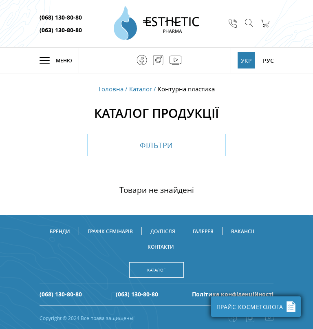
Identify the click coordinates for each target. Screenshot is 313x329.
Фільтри (156, 145)
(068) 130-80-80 (61, 17)
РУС (268, 60)
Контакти (161, 246)
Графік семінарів (110, 231)
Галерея (203, 231)
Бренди (60, 231)
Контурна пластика (186, 89)
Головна (111, 89)
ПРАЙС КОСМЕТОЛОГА (256, 306)
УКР (246, 60)
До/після (162, 231)
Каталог (140, 89)
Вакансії (242, 231)
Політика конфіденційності (232, 294)
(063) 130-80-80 (61, 30)
